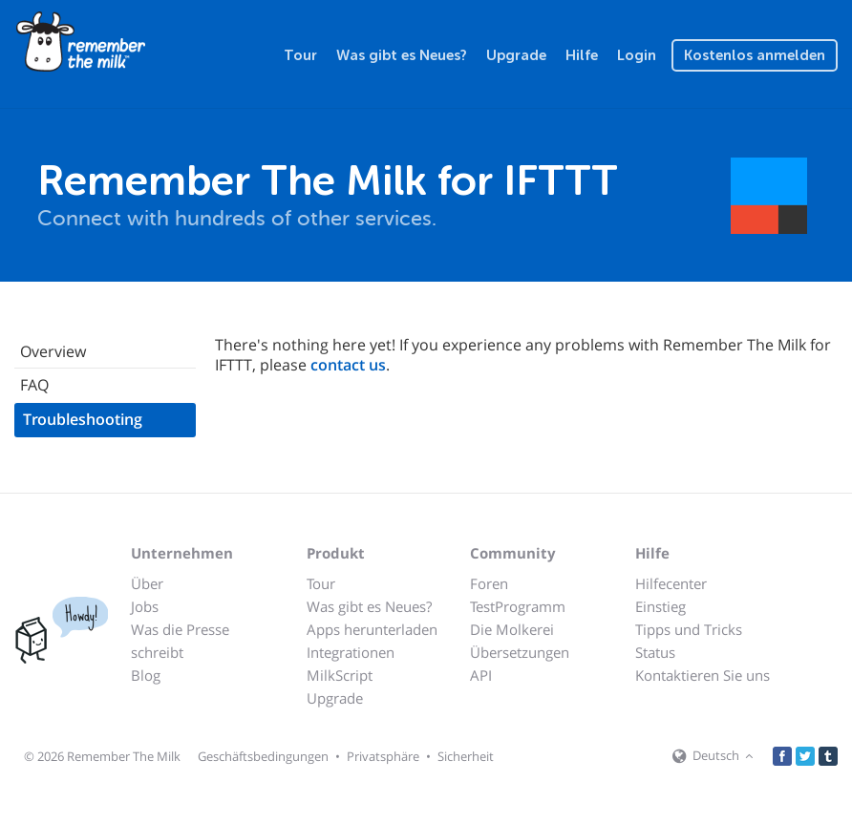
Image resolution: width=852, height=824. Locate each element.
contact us (348, 364)
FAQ (34, 384)
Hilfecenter (671, 583)
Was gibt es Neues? (401, 55)
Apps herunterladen (372, 629)
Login (636, 55)
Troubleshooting (82, 419)
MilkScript (340, 675)
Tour (300, 55)
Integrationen (350, 652)
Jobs (145, 606)
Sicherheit (465, 756)
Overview (53, 351)
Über (147, 583)
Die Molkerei (512, 629)
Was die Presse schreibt (180, 641)
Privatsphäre (383, 756)
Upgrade (516, 55)
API (481, 675)
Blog (145, 675)
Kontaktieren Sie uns (702, 675)
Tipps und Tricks (688, 629)
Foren (489, 583)
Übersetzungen (519, 652)
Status (655, 652)
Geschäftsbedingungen (263, 756)
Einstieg (660, 606)
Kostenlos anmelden (754, 55)
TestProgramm (517, 606)
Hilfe (581, 55)
